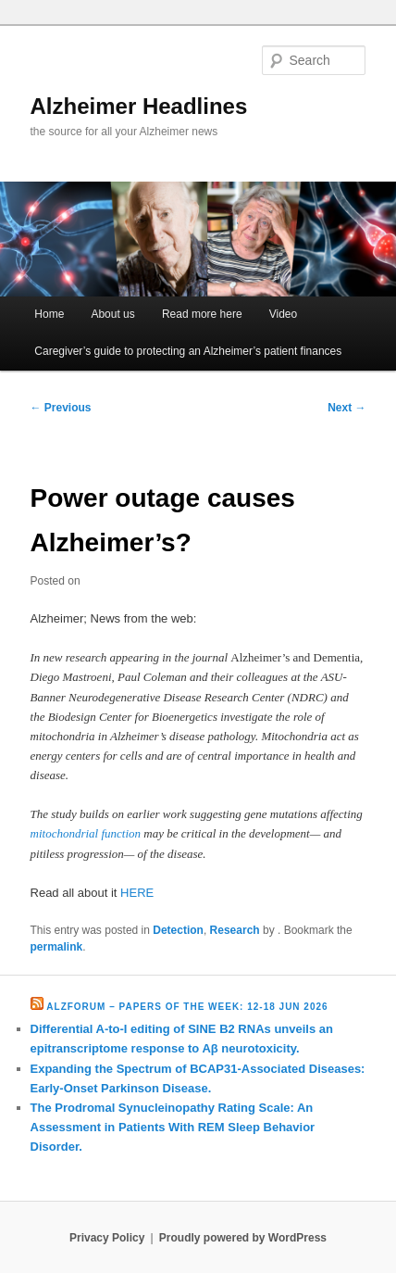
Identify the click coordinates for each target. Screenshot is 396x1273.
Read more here (202, 314)
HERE (137, 893)
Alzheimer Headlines (139, 106)
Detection (178, 930)
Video (283, 314)
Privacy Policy (106, 1237)
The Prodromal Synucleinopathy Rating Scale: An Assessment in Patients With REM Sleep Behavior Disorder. (173, 1127)
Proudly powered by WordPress (243, 1237)
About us (112, 314)
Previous (61, 407)
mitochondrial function (86, 833)
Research (235, 930)
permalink (57, 946)
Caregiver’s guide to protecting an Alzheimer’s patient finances (187, 351)
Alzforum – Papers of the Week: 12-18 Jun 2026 (187, 1007)
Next (346, 407)
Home (49, 314)
